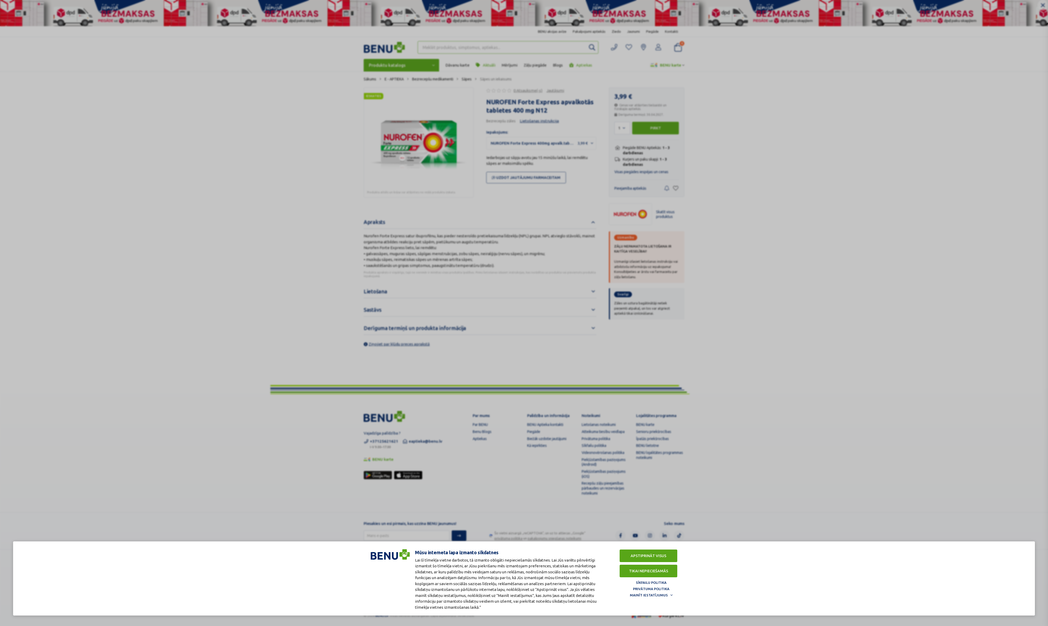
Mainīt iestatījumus (649, 595)
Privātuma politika (651, 588)
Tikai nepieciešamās (648, 571)
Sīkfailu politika (651, 582)
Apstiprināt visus (648, 555)
